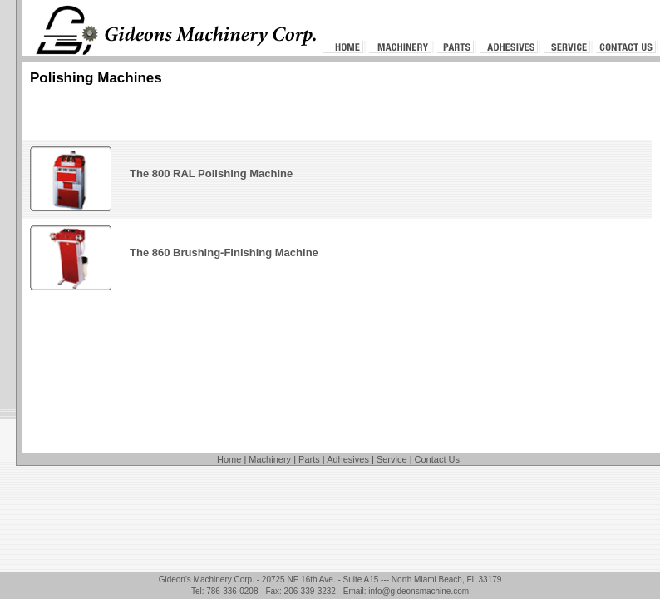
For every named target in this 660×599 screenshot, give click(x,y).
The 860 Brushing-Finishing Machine (224, 252)
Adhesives (348, 459)
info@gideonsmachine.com (418, 591)
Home (229, 459)
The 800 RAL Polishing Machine (211, 173)
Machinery (270, 459)
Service (392, 459)
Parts (309, 459)
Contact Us (437, 459)
